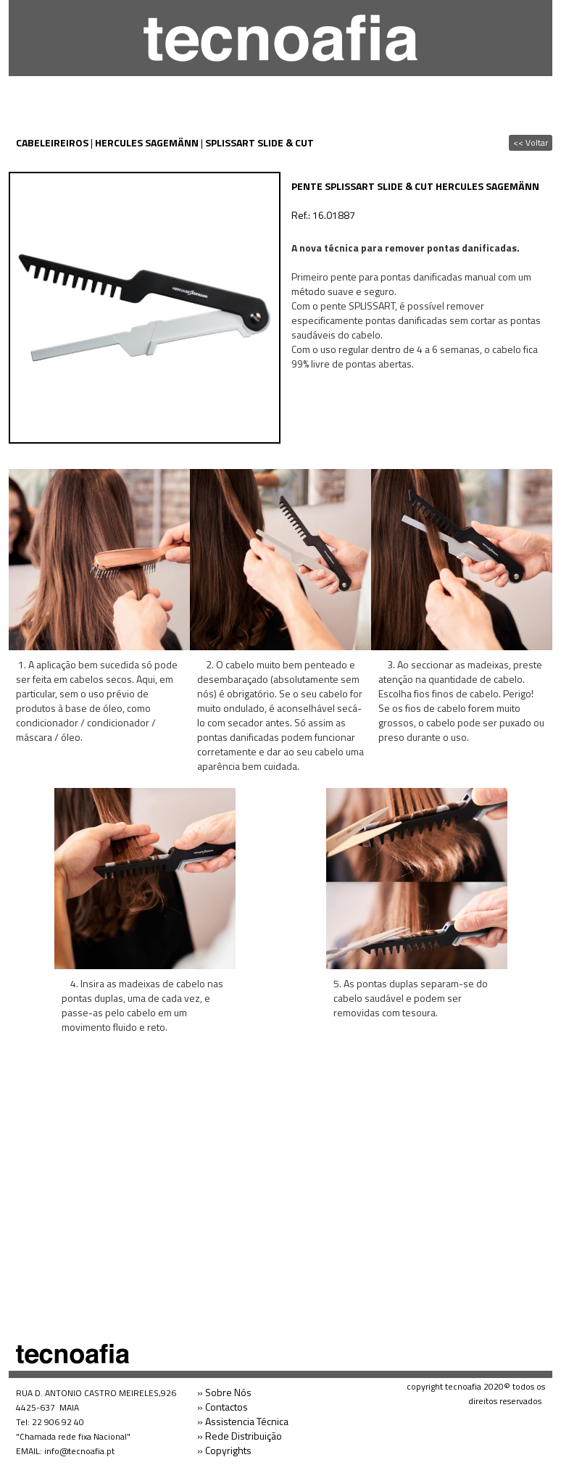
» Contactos (222, 1406)
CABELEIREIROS (52, 142)
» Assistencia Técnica (242, 1421)
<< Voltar (530, 142)
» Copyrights (224, 1450)
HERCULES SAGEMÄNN (147, 142)
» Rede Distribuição (239, 1435)
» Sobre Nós (224, 1392)
